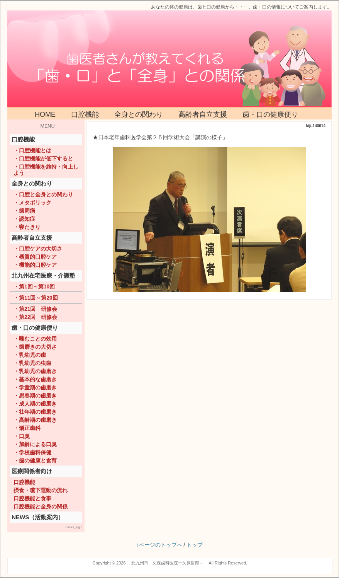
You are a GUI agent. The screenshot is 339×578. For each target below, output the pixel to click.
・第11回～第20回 (36, 298)
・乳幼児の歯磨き (35, 371)
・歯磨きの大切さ (35, 347)
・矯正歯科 (27, 428)
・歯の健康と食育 (35, 460)
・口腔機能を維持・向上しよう (46, 170)
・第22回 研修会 (35, 317)
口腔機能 (85, 114)
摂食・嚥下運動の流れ (41, 490)
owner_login (74, 527)
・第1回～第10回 (34, 286)
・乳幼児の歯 (30, 355)
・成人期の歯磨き (35, 404)
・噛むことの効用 (35, 339)
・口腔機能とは (32, 150)
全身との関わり (138, 114)
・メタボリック (32, 202)
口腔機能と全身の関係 (41, 506)
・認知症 (24, 219)
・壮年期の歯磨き (35, 412)
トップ (194, 545)
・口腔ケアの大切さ (38, 249)
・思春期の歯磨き (35, 395)
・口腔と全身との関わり (43, 194)
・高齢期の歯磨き (35, 420)
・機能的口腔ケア (35, 265)
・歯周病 (24, 211)
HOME (45, 114)
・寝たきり (27, 227)
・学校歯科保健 (32, 452)
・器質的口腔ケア (35, 257)
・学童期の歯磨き (35, 387)
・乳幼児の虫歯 (32, 363)
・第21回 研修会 (35, 309)
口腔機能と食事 (32, 498)
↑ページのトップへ (159, 545)
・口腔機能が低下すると (43, 158)
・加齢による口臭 (35, 444)
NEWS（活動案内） (38, 517)
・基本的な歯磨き (35, 379)
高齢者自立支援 (202, 114)
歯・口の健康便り (270, 114)
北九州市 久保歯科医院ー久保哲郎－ (167, 563)
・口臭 (22, 436)
